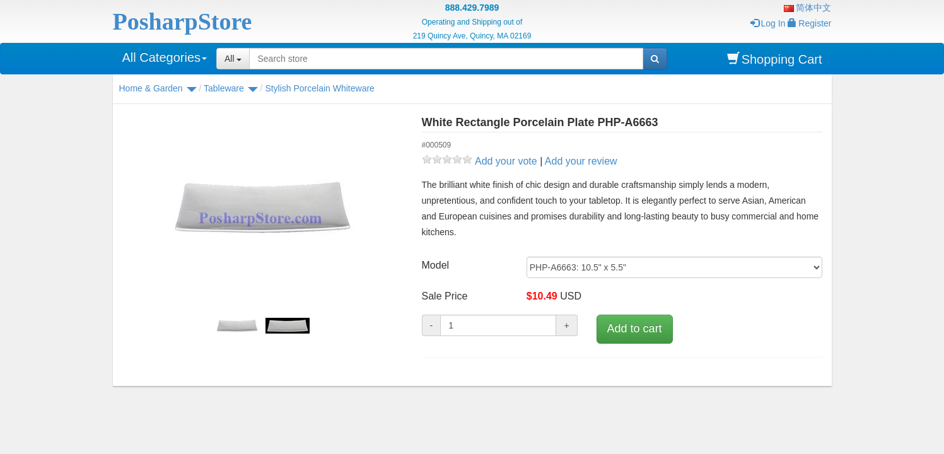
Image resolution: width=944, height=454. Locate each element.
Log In (768, 23)
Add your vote (506, 161)
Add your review (581, 161)
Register (809, 23)
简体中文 (808, 8)
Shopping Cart (774, 59)
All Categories (164, 57)
